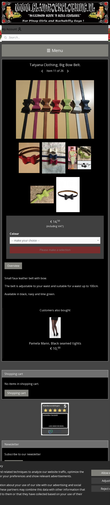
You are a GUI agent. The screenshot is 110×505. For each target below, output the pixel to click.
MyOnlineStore (55, 498)
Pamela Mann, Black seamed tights (55, 343)
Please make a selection (55, 250)
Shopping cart (16, 393)
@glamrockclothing (14, 486)
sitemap (57, 493)
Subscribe (13, 463)
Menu (55, 50)
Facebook (9, 475)
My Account (12, 29)
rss (65, 493)
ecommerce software (79, 493)
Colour (14, 234)
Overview (13, 266)
